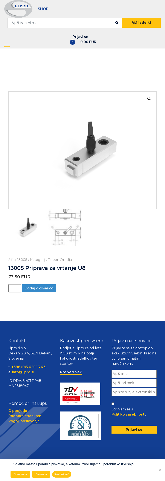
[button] (10, 46)
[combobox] (65, 23)
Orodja (66, 260)
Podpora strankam (24, 416)
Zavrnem (41, 474)
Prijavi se (80, 37)
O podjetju (17, 411)
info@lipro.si (23, 372)
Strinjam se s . (129, 412)
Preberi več (61, 474)
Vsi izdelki (141, 23)
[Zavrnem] (159, 470)
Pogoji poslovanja (24, 421)
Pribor (53, 260)
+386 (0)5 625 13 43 (28, 367)
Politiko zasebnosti (128, 414)
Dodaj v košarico (38, 288)
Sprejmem (20, 474)
